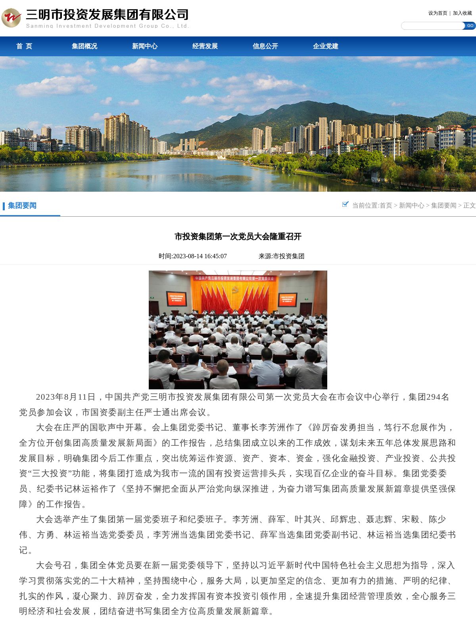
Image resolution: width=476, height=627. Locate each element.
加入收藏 (462, 13)
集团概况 (84, 46)
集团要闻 (444, 205)
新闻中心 (144, 46)
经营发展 (205, 46)
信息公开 (265, 46)
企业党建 (325, 46)
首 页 (24, 46)
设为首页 (437, 13)
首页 (386, 205)
